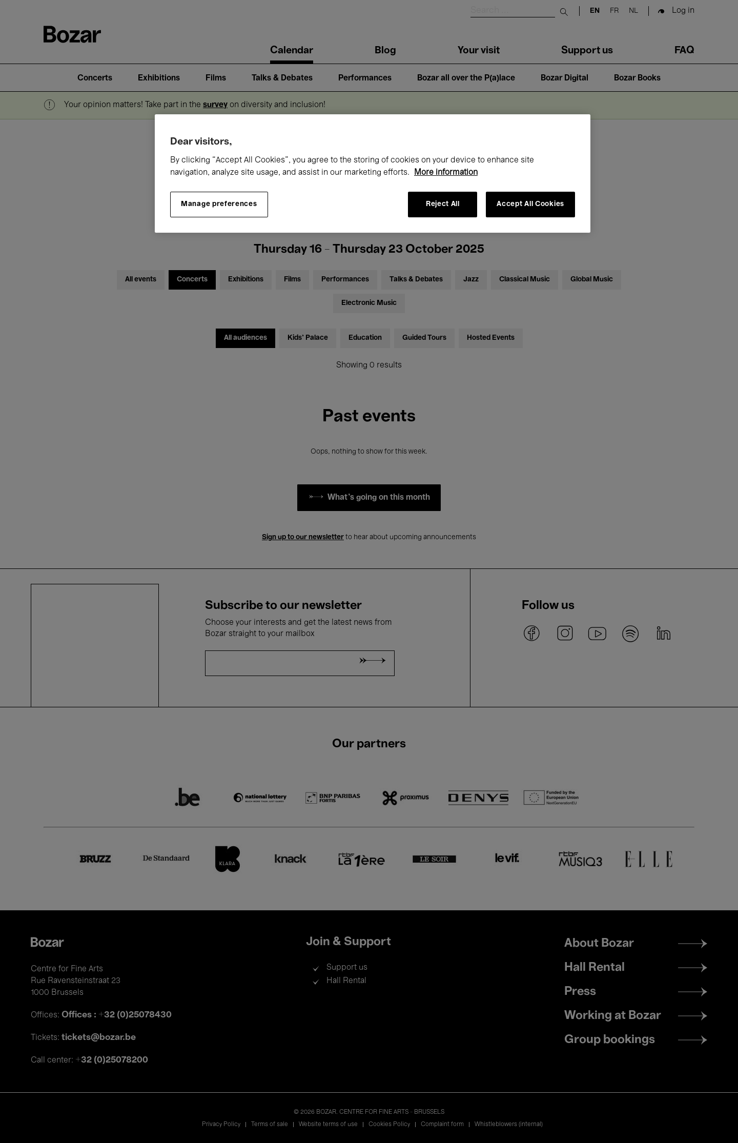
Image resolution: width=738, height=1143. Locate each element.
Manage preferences (219, 204)
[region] (372, 173)
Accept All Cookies (530, 204)
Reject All (443, 204)
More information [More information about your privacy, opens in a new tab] (446, 172)
